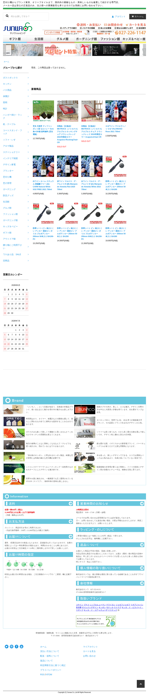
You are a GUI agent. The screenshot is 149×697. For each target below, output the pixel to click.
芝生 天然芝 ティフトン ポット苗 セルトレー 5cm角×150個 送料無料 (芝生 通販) (43, 130)
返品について (46, 660)
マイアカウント (90, 646)
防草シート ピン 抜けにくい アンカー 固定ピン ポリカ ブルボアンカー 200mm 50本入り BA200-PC (43, 233)
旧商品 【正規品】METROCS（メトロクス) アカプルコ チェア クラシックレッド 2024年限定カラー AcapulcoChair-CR (91, 131)
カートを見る (89, 651)
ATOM (49, 674)
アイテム (137, 16)
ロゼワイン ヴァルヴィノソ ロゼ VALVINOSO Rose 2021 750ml (116, 129)
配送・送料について (49, 656)
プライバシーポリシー (50, 670)
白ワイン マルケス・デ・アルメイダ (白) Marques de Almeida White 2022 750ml (91, 185)
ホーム (6, 62)
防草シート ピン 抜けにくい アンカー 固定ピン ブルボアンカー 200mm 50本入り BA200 (116, 185)
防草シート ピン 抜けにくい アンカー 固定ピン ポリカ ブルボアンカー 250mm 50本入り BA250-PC (91, 233)
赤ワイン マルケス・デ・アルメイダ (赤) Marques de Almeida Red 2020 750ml (67, 185)
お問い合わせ (89, 656)
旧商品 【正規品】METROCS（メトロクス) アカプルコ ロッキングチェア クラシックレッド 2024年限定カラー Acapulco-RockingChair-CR (67, 134)
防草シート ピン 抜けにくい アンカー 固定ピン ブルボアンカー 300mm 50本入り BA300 (116, 232)
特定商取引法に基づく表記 (52, 665)
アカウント (120, 16)
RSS (42, 674)
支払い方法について (49, 651)
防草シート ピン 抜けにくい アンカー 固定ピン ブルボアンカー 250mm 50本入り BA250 (67, 232)
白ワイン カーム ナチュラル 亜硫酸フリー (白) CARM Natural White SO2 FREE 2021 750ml (43, 185)
